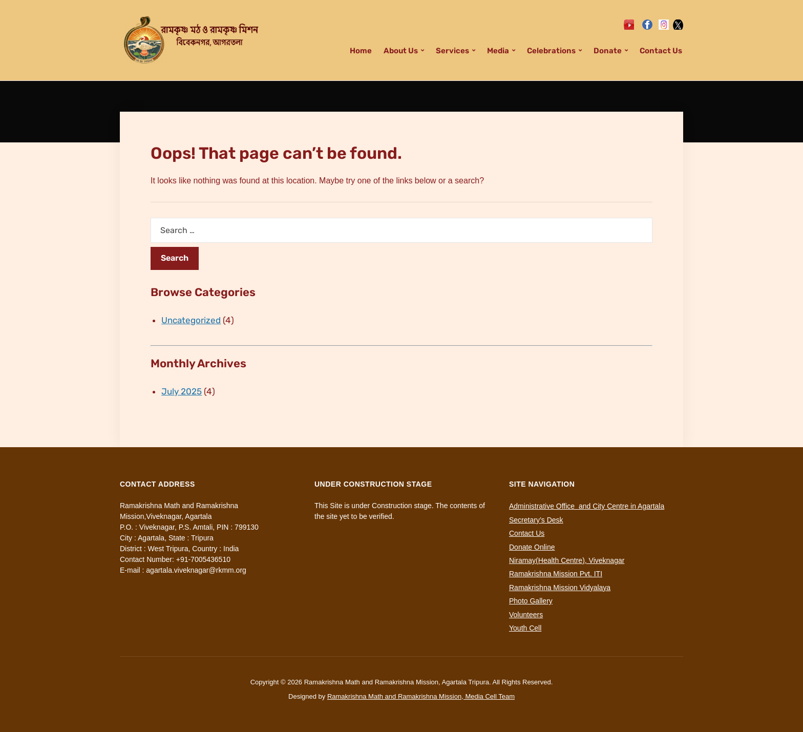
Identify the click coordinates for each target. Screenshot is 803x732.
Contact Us (661, 50)
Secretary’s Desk (536, 520)
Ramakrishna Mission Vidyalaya (559, 587)
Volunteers (526, 615)
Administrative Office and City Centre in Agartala (586, 506)
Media (498, 50)
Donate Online (532, 547)
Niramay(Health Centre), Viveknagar (566, 560)
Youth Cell (525, 628)
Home (361, 50)
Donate (608, 50)
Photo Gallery (531, 601)
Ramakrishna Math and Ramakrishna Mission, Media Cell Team (421, 696)
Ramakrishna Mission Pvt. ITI (555, 574)
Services (452, 50)
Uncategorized (191, 320)
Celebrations (551, 50)
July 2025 (181, 391)
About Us (401, 50)
